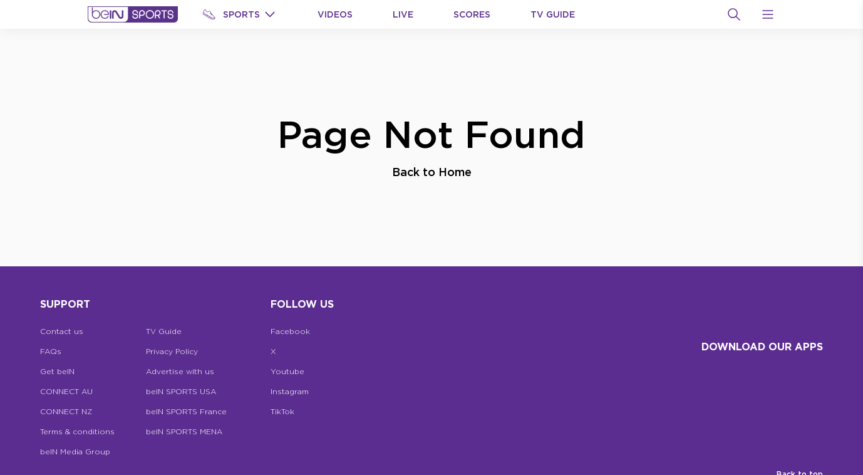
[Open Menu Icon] (767, 14)
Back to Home (432, 171)
